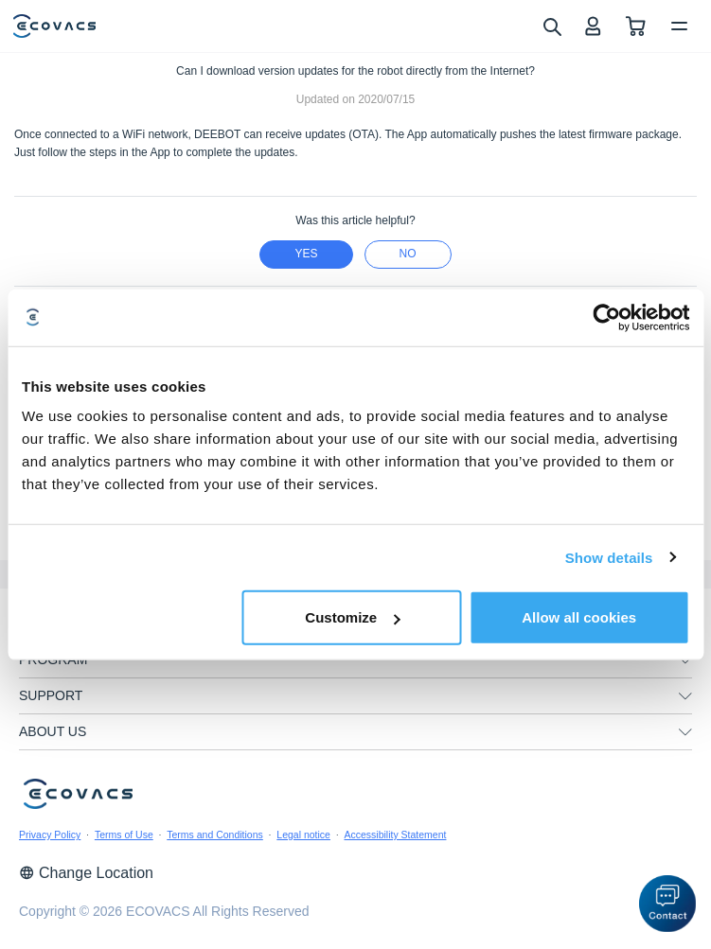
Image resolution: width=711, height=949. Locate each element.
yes (305, 253)
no (408, 253)
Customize (352, 617)
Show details (609, 557)
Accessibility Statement (395, 834)
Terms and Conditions (215, 834)
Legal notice (303, 834)
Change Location (86, 873)
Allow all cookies (579, 617)
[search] (551, 25)
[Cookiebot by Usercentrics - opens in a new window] (606, 317)
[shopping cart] (635, 26)
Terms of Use (124, 834)
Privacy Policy (49, 834)
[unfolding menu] (685, 660)
